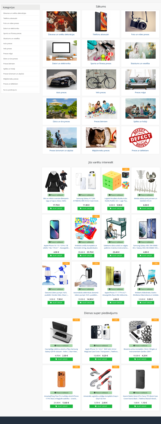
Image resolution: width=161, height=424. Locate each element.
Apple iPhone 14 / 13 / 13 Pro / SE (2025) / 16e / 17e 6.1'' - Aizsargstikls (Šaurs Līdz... (56, 246)
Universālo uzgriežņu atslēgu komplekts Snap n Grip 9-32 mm (100, 397)
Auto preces (7, 43)
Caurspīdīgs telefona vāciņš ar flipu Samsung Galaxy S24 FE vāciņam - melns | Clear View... (61, 350)
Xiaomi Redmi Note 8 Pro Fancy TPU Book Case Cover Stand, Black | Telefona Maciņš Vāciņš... (140, 397)
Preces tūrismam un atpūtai (13, 74)
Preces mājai (8, 53)
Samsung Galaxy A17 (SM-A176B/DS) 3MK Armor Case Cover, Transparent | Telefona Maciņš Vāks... (86, 199)
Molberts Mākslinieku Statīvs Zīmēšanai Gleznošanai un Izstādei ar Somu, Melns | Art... (145, 293)
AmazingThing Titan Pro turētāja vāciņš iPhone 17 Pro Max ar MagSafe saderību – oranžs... (61, 397)
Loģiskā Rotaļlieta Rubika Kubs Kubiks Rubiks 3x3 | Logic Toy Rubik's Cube (116, 199)
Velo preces (7, 48)
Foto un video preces (11, 23)
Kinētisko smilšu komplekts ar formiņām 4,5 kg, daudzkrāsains (86, 246)
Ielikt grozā (56, 208)
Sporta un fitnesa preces (12, 33)
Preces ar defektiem (10, 84)
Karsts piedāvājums (10, 90)
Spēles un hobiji (9, 69)
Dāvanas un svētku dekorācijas (14, 13)
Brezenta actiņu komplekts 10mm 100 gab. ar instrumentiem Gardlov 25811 (140, 350)
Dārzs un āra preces (10, 59)
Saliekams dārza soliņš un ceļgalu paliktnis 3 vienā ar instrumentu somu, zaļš (116, 246)
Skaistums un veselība (11, 38)
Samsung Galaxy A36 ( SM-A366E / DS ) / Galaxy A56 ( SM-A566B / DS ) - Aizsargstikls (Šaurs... (146, 246)
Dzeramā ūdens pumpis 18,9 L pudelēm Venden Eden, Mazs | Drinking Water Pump (56, 293)
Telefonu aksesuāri (10, 18)
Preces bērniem (9, 64)
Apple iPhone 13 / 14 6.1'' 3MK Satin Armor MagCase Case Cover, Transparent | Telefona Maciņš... (100, 350)
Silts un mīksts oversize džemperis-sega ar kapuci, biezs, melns (56, 199)
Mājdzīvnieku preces (10, 79)
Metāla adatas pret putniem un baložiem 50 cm (145, 199)
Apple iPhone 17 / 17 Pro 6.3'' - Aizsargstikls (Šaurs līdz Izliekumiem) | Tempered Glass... (115, 293)
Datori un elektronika (11, 28)
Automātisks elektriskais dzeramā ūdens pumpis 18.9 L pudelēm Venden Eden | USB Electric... (86, 293)
